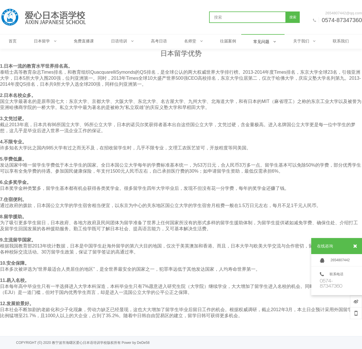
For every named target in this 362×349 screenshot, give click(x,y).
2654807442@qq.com (343, 13)
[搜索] (247, 17)
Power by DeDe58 (135, 343)
